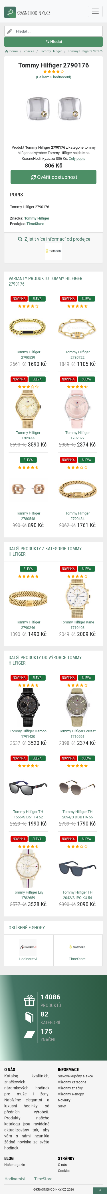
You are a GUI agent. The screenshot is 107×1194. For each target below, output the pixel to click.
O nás (62, 1165)
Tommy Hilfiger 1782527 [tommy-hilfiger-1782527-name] (77, 435)
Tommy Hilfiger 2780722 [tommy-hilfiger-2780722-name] (77, 355)
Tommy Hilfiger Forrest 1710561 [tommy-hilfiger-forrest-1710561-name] (77, 734)
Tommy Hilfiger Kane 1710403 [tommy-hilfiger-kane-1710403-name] (77, 625)
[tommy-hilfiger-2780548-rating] (28, 468)
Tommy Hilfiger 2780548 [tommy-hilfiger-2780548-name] (28, 516)
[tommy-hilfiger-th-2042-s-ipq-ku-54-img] (77, 868)
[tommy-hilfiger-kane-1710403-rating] (77, 576)
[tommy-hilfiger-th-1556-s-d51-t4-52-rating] (28, 766)
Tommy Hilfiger (36, 218)
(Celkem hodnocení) (53, 77)
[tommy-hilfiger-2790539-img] (28, 328)
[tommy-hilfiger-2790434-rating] (77, 468)
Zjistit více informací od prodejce (53, 248)
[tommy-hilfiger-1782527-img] (77, 409)
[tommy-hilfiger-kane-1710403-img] (77, 598)
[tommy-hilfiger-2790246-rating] (28, 576)
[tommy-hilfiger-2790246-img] (28, 598)
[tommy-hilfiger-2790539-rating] (28, 306)
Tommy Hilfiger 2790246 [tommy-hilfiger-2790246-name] (28, 625)
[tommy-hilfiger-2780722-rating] (77, 306)
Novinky (64, 1100)
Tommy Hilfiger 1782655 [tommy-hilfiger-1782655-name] (28, 435)
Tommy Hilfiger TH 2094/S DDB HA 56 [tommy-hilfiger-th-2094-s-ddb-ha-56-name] (77, 815)
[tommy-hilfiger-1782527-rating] (77, 387)
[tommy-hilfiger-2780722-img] (77, 328)
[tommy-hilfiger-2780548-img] (28, 489)
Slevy (62, 1106)
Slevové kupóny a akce (75, 1076)
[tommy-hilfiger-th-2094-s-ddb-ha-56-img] (77, 788)
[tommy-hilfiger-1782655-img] (28, 409)
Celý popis (77, 158)
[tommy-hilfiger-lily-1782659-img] (28, 868)
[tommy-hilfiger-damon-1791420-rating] (28, 685)
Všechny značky (70, 1088)
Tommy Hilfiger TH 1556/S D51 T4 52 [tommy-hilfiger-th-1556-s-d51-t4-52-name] (28, 815)
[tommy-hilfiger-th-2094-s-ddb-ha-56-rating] (77, 766)
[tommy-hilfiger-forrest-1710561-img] (77, 707)
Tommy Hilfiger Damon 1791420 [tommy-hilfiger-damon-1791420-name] (28, 734)
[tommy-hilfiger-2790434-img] (77, 489)
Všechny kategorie (72, 1082)
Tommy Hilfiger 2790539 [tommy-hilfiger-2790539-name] (28, 355)
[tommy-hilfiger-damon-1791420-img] (28, 707)
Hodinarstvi (15, 1179)
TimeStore (35, 224)
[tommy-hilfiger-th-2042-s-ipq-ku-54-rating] (77, 847)
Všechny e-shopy (71, 1094)
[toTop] (100, 1190)
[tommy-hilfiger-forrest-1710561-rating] (77, 685)
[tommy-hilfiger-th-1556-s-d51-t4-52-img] (28, 788)
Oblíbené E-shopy (27, 927)
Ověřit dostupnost (53, 177)
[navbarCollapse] (95, 11)
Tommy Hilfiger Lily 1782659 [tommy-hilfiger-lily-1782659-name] (28, 895)
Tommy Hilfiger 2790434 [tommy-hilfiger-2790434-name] (77, 516)
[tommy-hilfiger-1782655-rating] (28, 387)
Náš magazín (14, 1165)
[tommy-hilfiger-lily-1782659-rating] (28, 847)
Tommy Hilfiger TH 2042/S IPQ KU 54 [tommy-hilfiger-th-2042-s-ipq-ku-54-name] (77, 895)
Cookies (64, 1171)
